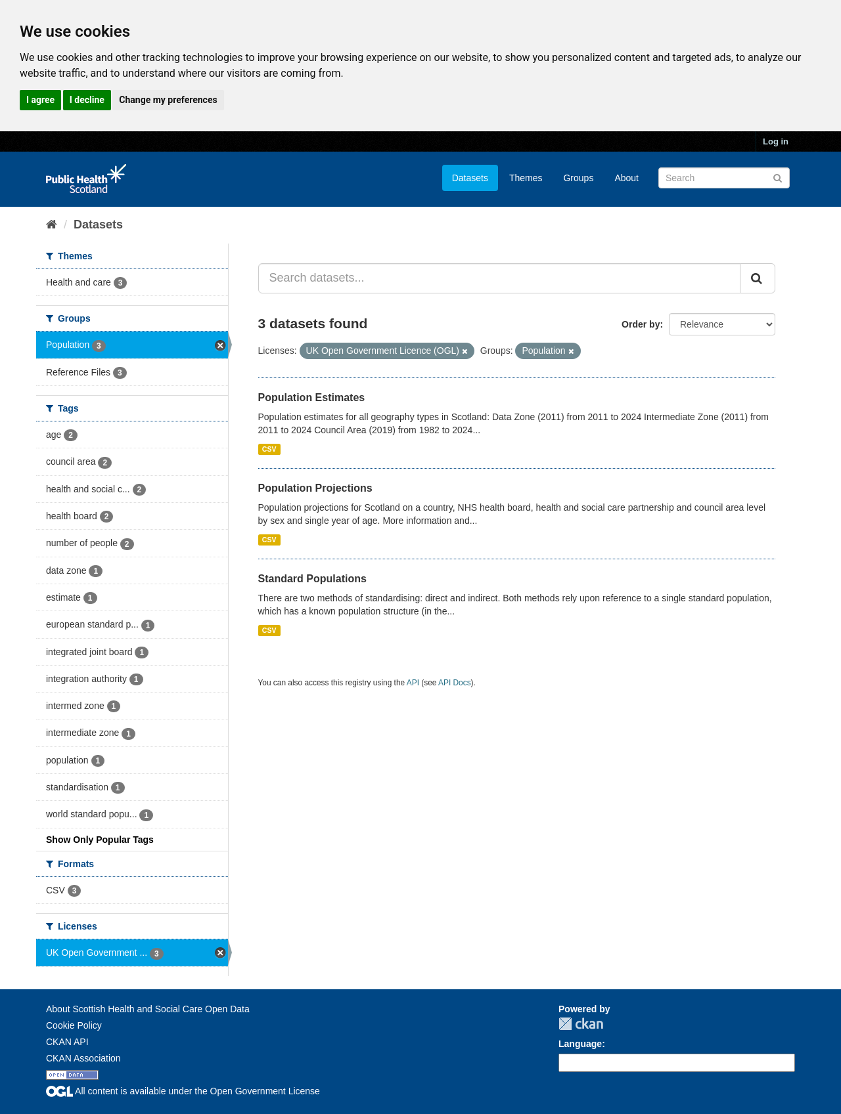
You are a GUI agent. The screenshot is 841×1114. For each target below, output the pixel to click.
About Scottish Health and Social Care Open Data (148, 1009)
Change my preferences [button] (168, 100)
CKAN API (67, 1042)
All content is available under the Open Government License (183, 1091)
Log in (775, 141)
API (413, 682)
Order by (641, 324)
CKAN (580, 1024)
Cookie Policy (74, 1025)
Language (580, 1044)
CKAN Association (83, 1058)
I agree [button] (40, 100)
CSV (269, 449)
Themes (526, 178)
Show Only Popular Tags (100, 839)
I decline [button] (87, 100)
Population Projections (315, 488)
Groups (578, 178)
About (626, 178)
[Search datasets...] (499, 278)
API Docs (454, 682)
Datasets (470, 178)
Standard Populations (312, 578)
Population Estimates (311, 397)
